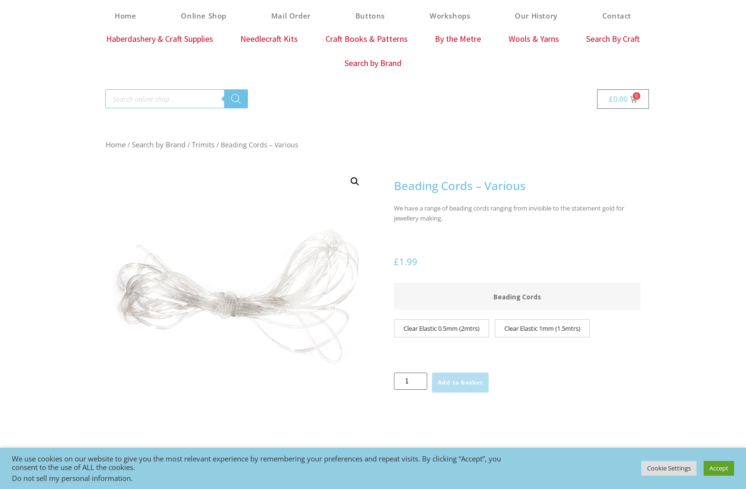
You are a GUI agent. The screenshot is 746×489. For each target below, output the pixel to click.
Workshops (450, 15)
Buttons (370, 15)
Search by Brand (373, 63)
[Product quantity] (410, 381)
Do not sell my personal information (71, 478)
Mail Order (291, 15)
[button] (354, 181)
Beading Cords (517, 296)
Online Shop (203, 15)
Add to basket (460, 382)
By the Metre (458, 38)
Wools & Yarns (534, 38)
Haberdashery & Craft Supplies (159, 38)
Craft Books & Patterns (366, 38)
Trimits (203, 144)
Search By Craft (613, 38)
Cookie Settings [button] (669, 468)
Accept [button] (718, 468)
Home (125, 15)
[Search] (236, 98)
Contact (616, 15)
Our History (536, 15)
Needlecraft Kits (269, 38)
